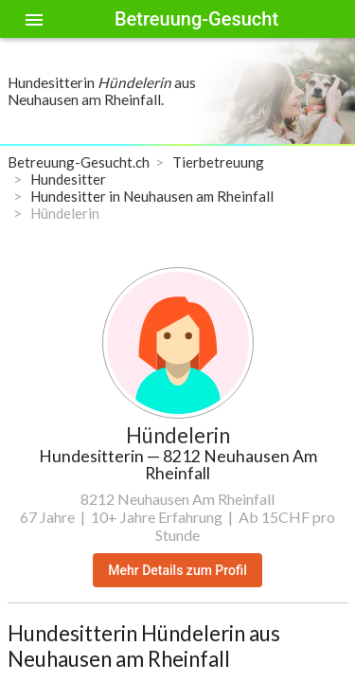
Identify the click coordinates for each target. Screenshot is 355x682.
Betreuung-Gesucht (196, 19)
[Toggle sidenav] (34, 19)
